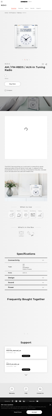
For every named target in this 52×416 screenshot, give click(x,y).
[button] (22, 60)
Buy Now (12, 84)
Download (26, 356)
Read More (18, 412)
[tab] (26, 260)
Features (20, 8)
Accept (34, 412)
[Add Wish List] (42, 64)
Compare (9, 90)
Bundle (32, 8)
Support (38, 8)
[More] (26, 375)
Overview (13, 8)
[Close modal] (50, 404)
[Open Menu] (1, 1)
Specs (27, 8)
